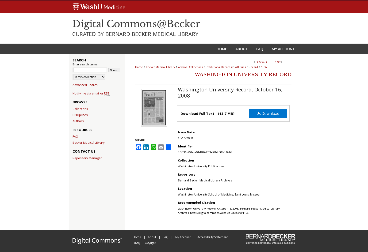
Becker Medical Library (160, 67)
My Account (183, 237)
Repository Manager (87, 158)
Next (277, 62)
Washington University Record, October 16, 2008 (230, 92)
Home (139, 67)
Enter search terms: (85, 64)
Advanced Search (85, 85)
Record (253, 67)
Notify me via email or (91, 93)
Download (268, 113)
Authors (78, 121)
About (152, 237)
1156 (264, 67)
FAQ (75, 136)
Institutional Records (219, 67)
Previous (261, 62)
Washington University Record (243, 74)
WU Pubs (240, 67)
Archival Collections (190, 67)
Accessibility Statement (212, 237)
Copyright (150, 242)
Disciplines (80, 115)
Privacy (137, 242)
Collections (80, 109)
